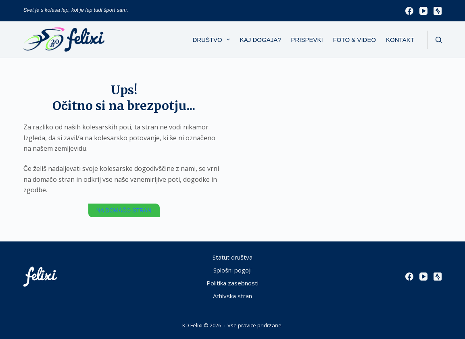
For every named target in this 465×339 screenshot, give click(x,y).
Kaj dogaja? (260, 39)
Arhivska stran (232, 296)
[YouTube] (423, 11)
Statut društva (232, 257)
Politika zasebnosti (232, 283)
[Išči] (439, 40)
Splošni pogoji (232, 270)
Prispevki (307, 39)
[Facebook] (409, 11)
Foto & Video (354, 39)
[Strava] (438, 11)
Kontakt (400, 39)
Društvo (212, 39)
